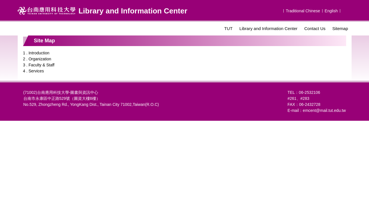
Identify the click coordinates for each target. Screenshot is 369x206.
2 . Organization (37, 59)
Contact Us (314, 28)
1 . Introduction (36, 53)
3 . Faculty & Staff (39, 65)
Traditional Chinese (303, 11)
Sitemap (340, 28)
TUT (228, 28)
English (331, 11)
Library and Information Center (268, 28)
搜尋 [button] (346, 10)
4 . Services (33, 71)
